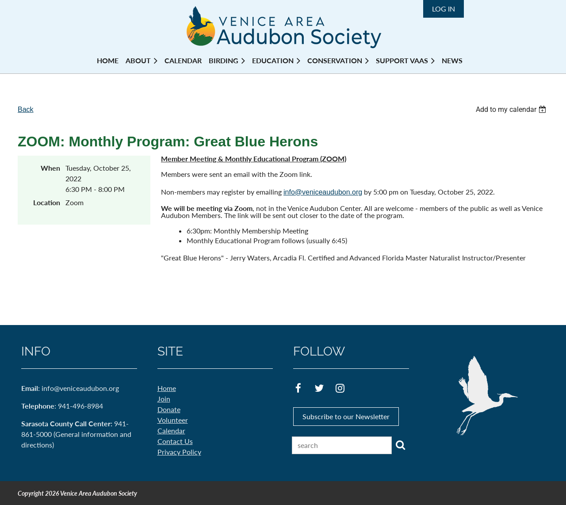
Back (26, 109)
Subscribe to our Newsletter (346, 416)
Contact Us (175, 441)
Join (163, 398)
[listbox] (512, 109)
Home (166, 388)
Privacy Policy (179, 452)
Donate (168, 409)
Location (46, 202)
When (50, 168)
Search (400, 445)
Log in (443, 8)
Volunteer (172, 420)
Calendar (171, 430)
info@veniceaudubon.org (322, 192)
